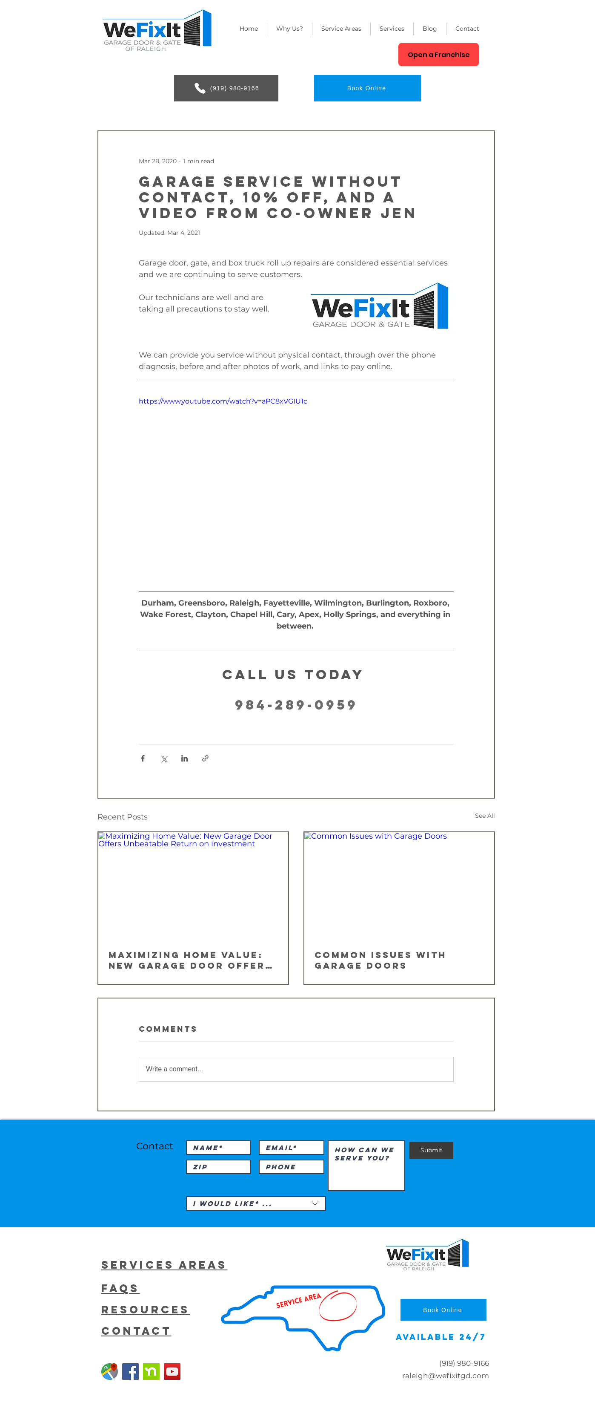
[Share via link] (205, 758)
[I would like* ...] (256, 1203)
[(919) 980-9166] (226, 88)
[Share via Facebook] (143, 758)
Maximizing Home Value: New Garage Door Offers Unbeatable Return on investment (190, 960)
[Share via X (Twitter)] (164, 758)
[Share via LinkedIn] (184, 758)
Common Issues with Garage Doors (380, 960)
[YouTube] (172, 1371)
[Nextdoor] (151, 1371)
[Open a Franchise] (438, 54)
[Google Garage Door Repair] (109, 1371)
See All (485, 815)
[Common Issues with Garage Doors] (399, 885)
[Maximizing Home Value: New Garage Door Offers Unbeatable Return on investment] (193, 885)
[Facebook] (130, 1371)
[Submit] (431, 1150)
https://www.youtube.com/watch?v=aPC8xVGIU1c (223, 401)
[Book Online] (367, 88)
